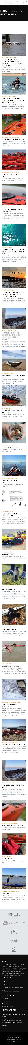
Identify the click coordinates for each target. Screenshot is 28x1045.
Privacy (8, 1035)
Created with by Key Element (14, 1042)
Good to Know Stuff (7, 1006)
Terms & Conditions (16, 1035)
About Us (5, 998)
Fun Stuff (5, 1003)
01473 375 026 (6, 984)
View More (4, 1025)
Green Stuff (5, 1001)
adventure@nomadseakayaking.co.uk (12, 987)
